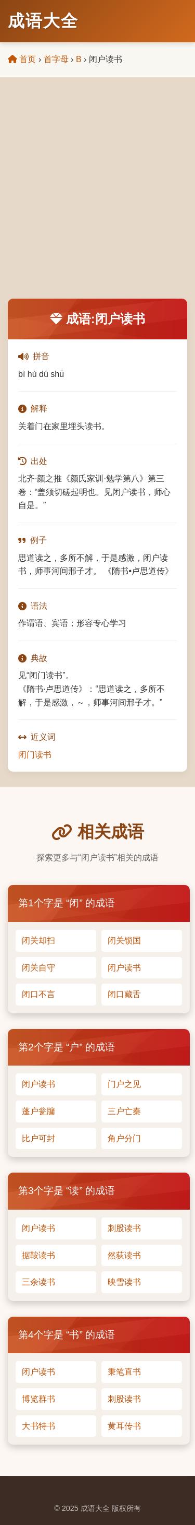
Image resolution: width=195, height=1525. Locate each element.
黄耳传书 (124, 1426)
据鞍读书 (38, 1255)
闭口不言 (38, 994)
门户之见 (124, 1084)
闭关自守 (38, 967)
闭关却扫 (38, 940)
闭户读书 (124, 967)
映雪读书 (124, 1282)
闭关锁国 (124, 940)
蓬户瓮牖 (38, 1111)
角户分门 (124, 1138)
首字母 (56, 59)
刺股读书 (124, 1228)
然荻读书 (124, 1255)
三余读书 (38, 1282)
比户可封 (38, 1138)
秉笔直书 (124, 1371)
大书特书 (38, 1426)
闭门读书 (34, 754)
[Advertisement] (97, 195)
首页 (22, 59)
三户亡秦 (124, 1111)
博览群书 (38, 1398)
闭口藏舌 (124, 994)
